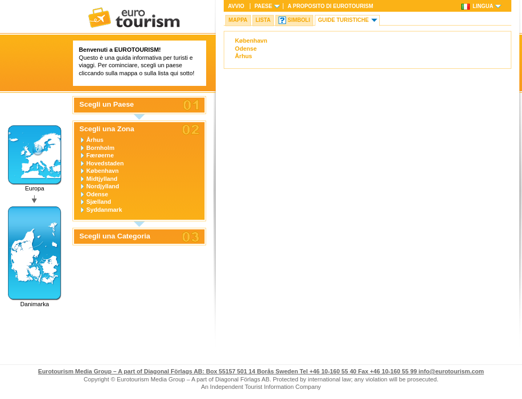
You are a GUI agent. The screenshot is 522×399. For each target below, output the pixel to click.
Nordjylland (102, 186)
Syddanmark (104, 209)
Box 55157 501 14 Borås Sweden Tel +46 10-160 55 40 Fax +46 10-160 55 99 (228, 371)
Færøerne (100, 155)
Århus (94, 140)
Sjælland (98, 201)
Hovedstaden (105, 163)
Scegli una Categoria (114, 236)
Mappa (238, 20)
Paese (263, 6)
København (102, 170)
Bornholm (100, 148)
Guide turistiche (343, 20)
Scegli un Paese (106, 104)
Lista (263, 20)
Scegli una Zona (106, 129)
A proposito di (330, 6)
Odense (97, 194)
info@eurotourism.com (451, 371)
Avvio (236, 6)
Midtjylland (101, 178)
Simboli (299, 20)
